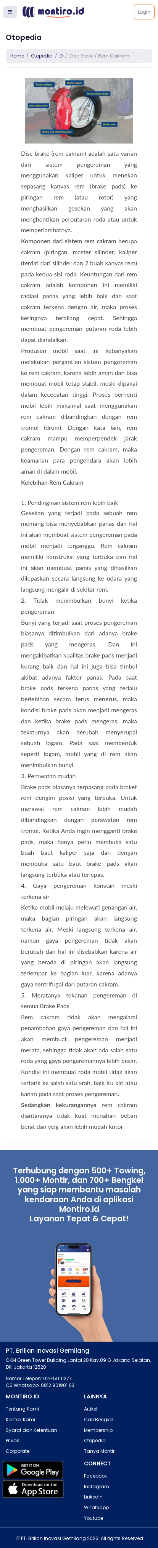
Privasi (13, 1440)
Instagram (96, 1486)
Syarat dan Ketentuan (31, 1430)
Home (17, 56)
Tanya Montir (99, 1451)
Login (144, 12)
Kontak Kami (20, 1419)
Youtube (93, 1518)
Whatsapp (96, 1507)
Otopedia (42, 56)
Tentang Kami (22, 1409)
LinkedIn (93, 1497)
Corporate (17, 1451)
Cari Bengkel (98, 1419)
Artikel (90, 1409)
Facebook (95, 1476)
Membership (98, 1430)
